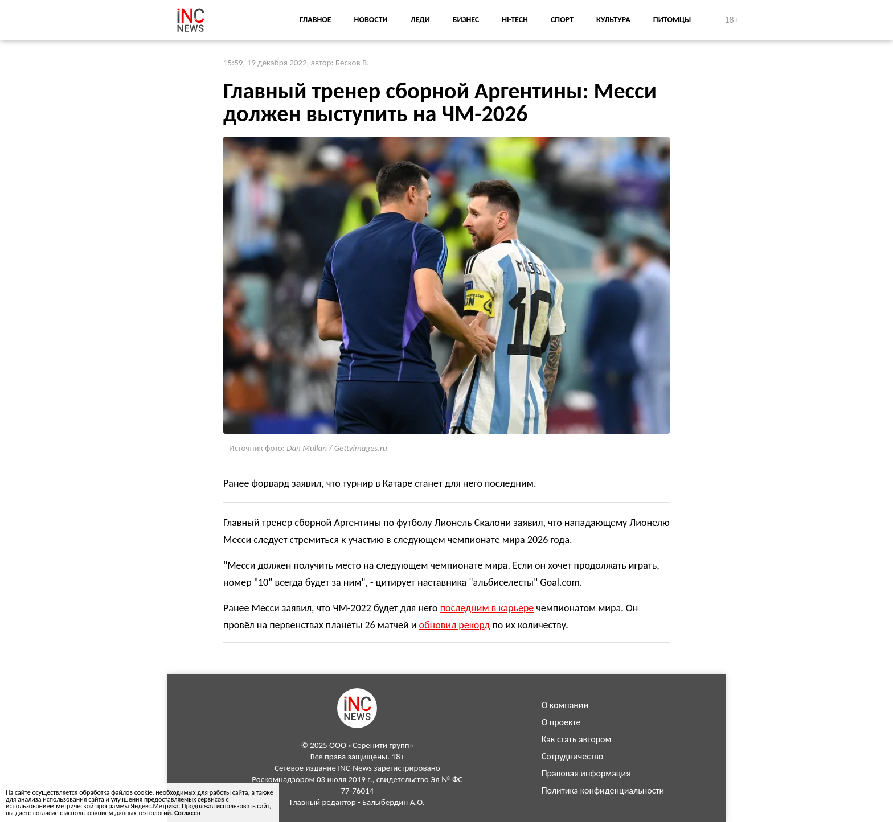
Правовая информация (586, 773)
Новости (371, 19)
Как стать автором (577, 739)
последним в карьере (487, 608)
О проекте (561, 722)
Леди (420, 19)
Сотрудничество (573, 756)
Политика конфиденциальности (603, 790)
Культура (613, 19)
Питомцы (672, 19)
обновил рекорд (454, 625)
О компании (565, 705)
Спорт (562, 19)
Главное (315, 19)
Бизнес (466, 19)
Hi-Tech (515, 19)
